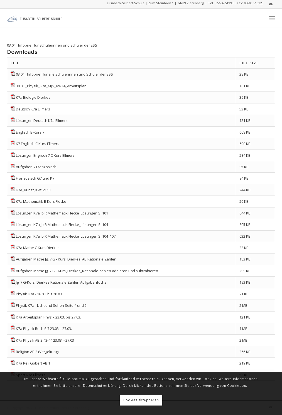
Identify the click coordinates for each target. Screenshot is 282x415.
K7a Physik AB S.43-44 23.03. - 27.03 (45, 340)
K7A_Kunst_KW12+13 (33, 189)
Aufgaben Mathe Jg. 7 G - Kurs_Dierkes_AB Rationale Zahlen (66, 259)
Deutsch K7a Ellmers (33, 109)
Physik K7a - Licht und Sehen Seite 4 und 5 (51, 305)
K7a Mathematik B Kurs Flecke (41, 201)
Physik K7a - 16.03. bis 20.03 (39, 293)
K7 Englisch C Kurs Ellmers (37, 143)
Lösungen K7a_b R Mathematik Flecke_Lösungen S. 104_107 (66, 236)
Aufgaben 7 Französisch (36, 166)
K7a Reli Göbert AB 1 (33, 363)
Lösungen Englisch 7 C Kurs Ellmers (45, 155)
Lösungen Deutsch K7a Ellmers (42, 120)
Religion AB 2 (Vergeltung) (37, 351)
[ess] (35, 18)
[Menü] (272, 18)
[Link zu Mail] (271, 4)
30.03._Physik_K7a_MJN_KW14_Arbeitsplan (51, 85)
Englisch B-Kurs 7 (30, 132)
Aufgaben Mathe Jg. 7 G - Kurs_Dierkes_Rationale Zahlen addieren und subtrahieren (87, 270)
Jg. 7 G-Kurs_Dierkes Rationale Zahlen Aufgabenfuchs (61, 282)
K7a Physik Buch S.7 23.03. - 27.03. (44, 328)
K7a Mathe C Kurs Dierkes (38, 247)
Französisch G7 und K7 (35, 178)
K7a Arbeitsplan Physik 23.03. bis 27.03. (48, 317)
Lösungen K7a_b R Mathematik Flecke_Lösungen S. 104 (62, 224)
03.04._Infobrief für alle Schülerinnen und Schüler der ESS (64, 74)
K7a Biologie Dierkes (33, 97)
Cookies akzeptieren (141, 400)
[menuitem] (272, 18)
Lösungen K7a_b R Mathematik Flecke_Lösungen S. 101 (62, 213)
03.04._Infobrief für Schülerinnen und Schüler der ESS (52, 45)
